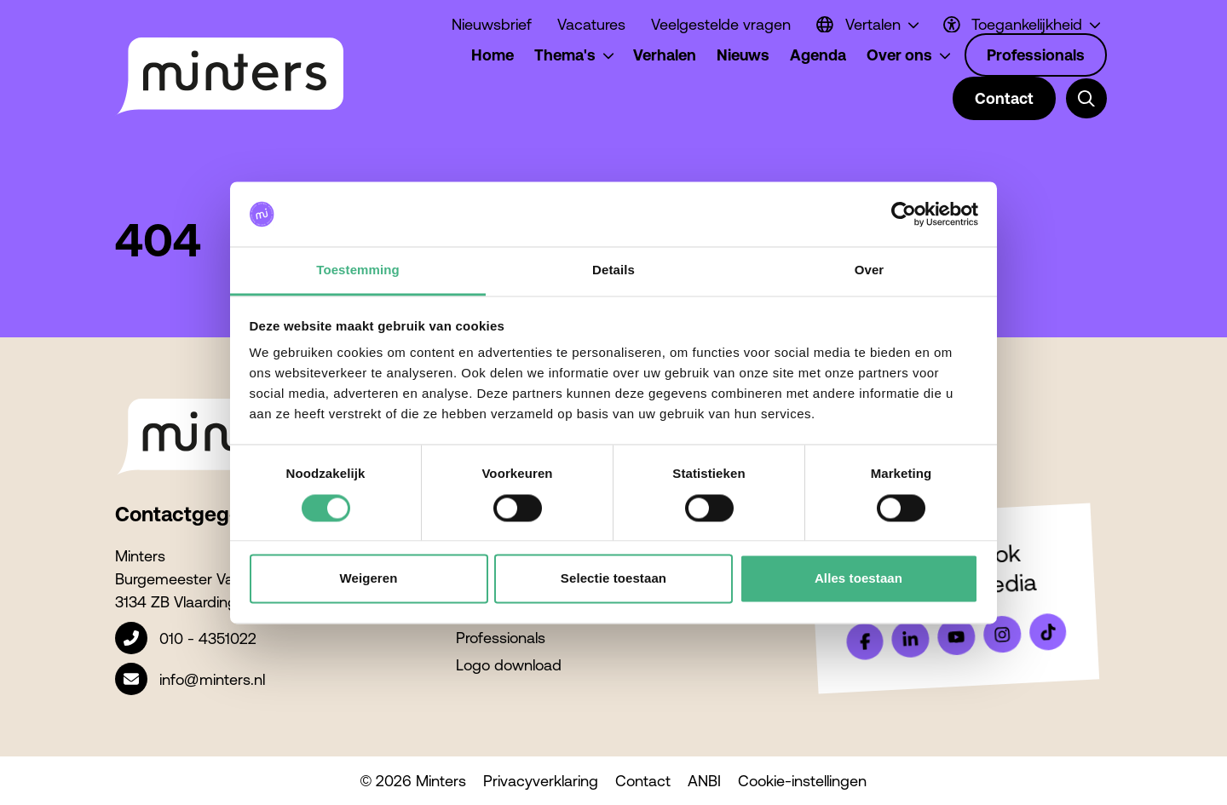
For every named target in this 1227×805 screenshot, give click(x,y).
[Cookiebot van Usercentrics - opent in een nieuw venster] (903, 214)
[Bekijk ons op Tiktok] (1048, 632)
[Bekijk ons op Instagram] (1002, 634)
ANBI (704, 781)
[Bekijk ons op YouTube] (956, 636)
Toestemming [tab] (358, 270)
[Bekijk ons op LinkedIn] (910, 638)
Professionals (500, 638)
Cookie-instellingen (802, 781)
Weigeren (368, 579)
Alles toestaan (858, 579)
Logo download (509, 665)
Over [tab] (869, 270)
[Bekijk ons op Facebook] (864, 641)
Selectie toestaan (613, 579)
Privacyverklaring (540, 781)
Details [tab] (613, 270)
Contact (643, 781)
